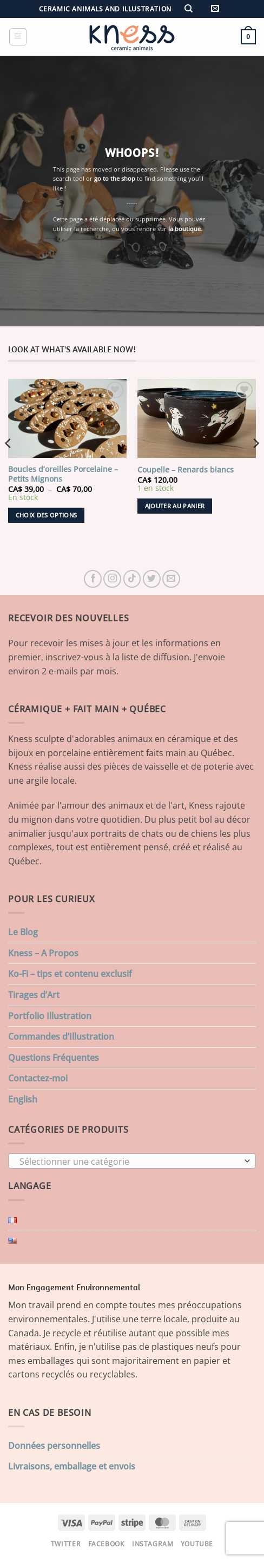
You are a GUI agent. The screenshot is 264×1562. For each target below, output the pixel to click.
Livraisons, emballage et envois (71, 1466)
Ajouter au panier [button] (175, 506)
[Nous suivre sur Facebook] (93, 579)
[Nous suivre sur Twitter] (152, 579)
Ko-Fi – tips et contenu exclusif (70, 974)
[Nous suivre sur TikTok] (132, 579)
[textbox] (129, 1161)
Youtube (197, 1543)
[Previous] (8, 465)
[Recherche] (188, 9)
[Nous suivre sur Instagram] (112, 579)
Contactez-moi (38, 1078)
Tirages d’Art (34, 995)
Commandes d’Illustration (61, 1036)
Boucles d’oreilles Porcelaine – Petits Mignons (63, 473)
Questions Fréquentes (53, 1058)
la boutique (184, 229)
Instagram (153, 1543)
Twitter (66, 1543)
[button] (215, 9)
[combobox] (132, 1161)
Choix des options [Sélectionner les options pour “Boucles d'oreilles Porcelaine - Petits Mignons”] (46, 515)
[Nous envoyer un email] (171, 579)
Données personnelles (54, 1446)
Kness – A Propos (43, 953)
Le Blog (23, 932)
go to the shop (114, 178)
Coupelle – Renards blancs (185, 470)
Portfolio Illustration (49, 1016)
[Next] (255, 465)
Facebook (106, 1543)
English (22, 1099)
